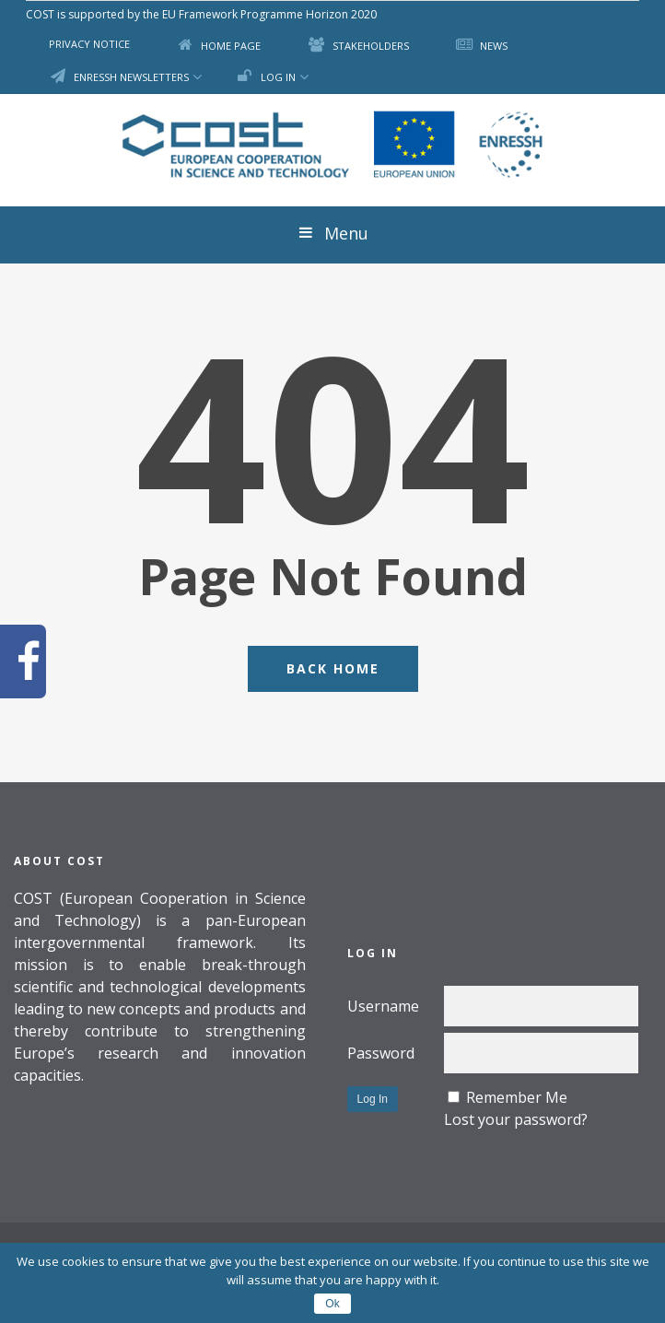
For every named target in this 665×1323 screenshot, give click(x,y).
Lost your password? (516, 1119)
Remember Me (516, 1097)
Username (383, 1006)
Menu (332, 233)
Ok (332, 1303)
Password (380, 1053)
